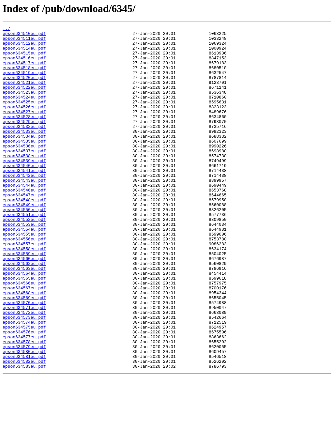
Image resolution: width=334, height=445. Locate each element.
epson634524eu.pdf (24, 112)
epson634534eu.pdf (24, 158)
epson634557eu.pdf (24, 288)
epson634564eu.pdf (24, 323)
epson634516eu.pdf (24, 65)
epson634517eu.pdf (24, 70)
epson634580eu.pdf (24, 417)
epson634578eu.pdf (24, 405)
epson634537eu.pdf (24, 176)
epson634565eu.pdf (24, 329)
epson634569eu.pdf (24, 352)
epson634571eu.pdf (24, 364)
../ (6, 29)
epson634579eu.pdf (24, 411)
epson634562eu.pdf (24, 311)
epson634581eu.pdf (24, 423)
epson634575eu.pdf (24, 388)
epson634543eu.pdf (24, 211)
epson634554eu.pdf (24, 270)
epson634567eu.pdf (24, 341)
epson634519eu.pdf (24, 82)
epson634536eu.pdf (24, 170)
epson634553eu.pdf (24, 264)
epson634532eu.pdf (24, 147)
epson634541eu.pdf (24, 200)
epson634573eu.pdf (24, 376)
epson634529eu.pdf (24, 141)
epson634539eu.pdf (24, 188)
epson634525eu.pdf (24, 117)
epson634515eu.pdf (24, 59)
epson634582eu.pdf (24, 429)
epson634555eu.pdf (24, 276)
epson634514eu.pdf (24, 53)
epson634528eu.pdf (24, 135)
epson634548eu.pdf (24, 235)
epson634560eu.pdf (24, 305)
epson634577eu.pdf (24, 399)
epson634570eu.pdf (24, 358)
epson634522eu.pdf (24, 100)
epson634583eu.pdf (24, 434)
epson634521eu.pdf (24, 94)
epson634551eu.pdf (24, 252)
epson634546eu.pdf (24, 223)
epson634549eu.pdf (24, 241)
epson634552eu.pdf (24, 258)
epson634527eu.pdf (24, 129)
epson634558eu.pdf (24, 294)
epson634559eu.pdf (24, 299)
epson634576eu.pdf (24, 393)
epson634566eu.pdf (24, 335)
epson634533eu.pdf (24, 153)
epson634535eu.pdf (24, 164)
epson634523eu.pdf (24, 106)
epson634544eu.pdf (24, 217)
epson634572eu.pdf (24, 370)
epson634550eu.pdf (24, 247)
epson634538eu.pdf (24, 182)
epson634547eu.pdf (24, 229)
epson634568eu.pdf (24, 346)
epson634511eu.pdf (24, 41)
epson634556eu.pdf (24, 282)
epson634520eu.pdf (24, 88)
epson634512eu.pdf (24, 47)
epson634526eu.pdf (24, 123)
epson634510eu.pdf (24, 35)
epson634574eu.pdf (24, 382)
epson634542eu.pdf (24, 205)
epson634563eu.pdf (24, 317)
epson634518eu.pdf (24, 76)
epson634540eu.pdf (24, 194)
